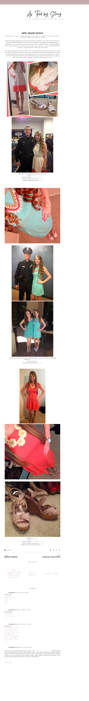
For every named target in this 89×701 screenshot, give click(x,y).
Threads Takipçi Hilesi (11, 635)
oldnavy (42, 36)
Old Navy (34, 175)
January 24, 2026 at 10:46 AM (23, 624)
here (40, 178)
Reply (6, 604)
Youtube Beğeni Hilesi (10, 629)
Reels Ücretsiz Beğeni (10, 638)
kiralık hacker (8, 596)
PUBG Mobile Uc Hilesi (10, 639)
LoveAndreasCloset (37, 177)
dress (29, 36)
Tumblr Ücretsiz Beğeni (11, 636)
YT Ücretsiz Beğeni (9, 616)
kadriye (6, 600)
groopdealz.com (36, 359)
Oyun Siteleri (8, 615)
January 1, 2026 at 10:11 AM (22, 609)
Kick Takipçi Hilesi (9, 633)
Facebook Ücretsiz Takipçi (12, 632)
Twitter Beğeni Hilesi (10, 630)
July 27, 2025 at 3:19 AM (21, 592)
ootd (47, 36)
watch (38, 37)
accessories (23, 36)
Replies (7, 550)
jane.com (35, 538)
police (34, 37)
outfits (22, 37)
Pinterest (28, 37)
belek (6, 599)
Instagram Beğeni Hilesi (11, 627)
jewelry (37, 36)
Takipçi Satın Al (9, 613)
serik (5, 602)
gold (32, 36)
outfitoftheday (54, 36)
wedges (43, 37)
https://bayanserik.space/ (43, 650)
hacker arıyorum (9, 597)
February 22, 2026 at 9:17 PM (23, 647)
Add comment (8, 662)
